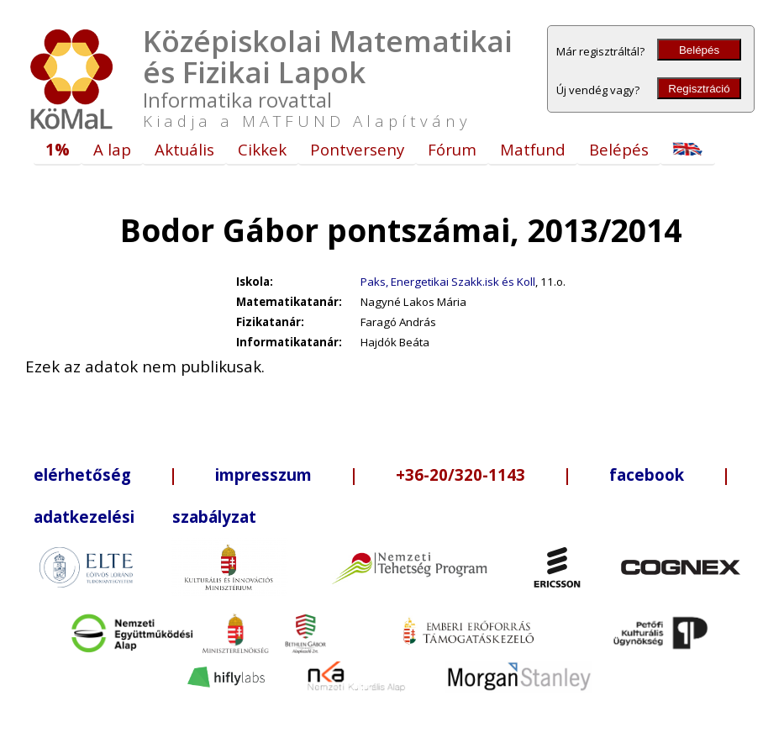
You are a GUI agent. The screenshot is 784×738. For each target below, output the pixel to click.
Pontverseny (357, 149)
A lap (112, 149)
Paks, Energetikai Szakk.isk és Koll (447, 281)
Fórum (452, 149)
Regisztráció (698, 88)
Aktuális (184, 149)
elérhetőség (82, 474)
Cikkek (262, 149)
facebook (646, 474)
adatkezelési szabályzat (145, 516)
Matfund (533, 149)
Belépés (699, 50)
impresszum (263, 474)
